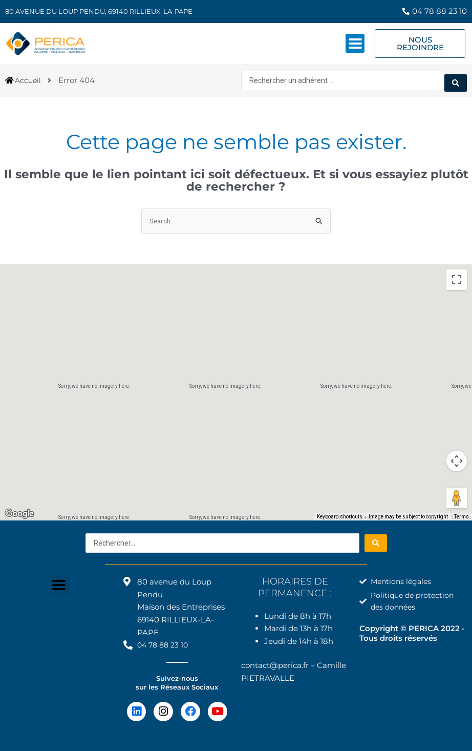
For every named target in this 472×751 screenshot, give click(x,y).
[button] (236, 380)
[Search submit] (455, 79)
